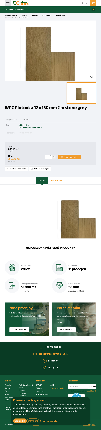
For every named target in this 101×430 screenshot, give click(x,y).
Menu (8, 3)
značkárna (86, 425)
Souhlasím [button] (19, 420)
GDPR (7, 394)
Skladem (23, 126)
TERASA (39, 388)
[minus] (50, 158)
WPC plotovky (47, 15)
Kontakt (7, 388)
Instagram (53, 367)
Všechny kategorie (57, 388)
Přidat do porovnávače (18, 169)
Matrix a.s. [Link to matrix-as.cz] (36, 425)
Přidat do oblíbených (41, 169)
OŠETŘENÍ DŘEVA (42, 394)
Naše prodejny (20, 330)
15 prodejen (77, 269)
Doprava (22, 390)
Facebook (53, 360)
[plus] (50, 156)
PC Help (94, 425)
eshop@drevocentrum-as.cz (53, 353)
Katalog (24, 15)
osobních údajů (91, 391)
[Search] (82, 3)
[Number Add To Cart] (47, 157)
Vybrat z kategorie (15, 9)
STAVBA (39, 385)
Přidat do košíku (71, 157)
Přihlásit (92, 386)
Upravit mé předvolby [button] (49, 421)
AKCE (52, 385)
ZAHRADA (34, 15)
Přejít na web (65, 330)
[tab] (42, 180)
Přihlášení (89, 2)
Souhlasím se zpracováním (83, 391)
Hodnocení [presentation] (56, 180)
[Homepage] (21, 3)
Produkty (8, 385)
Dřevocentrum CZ (11, 15)
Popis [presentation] (42, 180)
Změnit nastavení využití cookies (11, 408)
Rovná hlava (60, 15)
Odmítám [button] (33, 420)
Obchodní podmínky (22, 394)
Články (7, 391)
